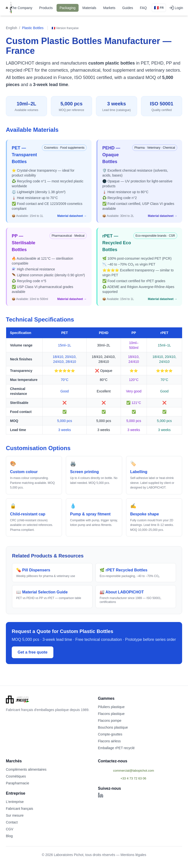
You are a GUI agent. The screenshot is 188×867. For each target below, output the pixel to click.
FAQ (143, 8)
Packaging (67, 8)
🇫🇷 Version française (65, 28)
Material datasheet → (72, 216)
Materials (89, 8)
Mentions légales (133, 855)
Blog (9, 836)
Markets (109, 8)
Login (176, 7)
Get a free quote (32, 652)
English (11, 28)
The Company (21, 8)
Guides (127, 8)
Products (46, 8)
